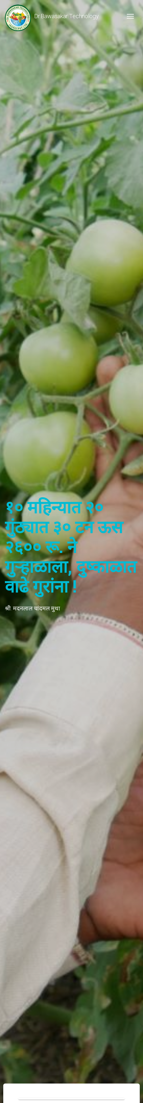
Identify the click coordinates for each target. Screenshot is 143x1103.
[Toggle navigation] (130, 16)
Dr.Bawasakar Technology (52, 16)
